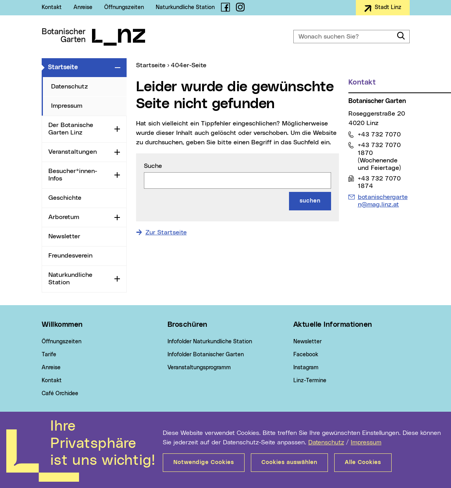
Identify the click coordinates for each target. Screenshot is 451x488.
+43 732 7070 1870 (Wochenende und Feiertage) (379, 156)
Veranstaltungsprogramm (199, 367)
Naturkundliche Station (185, 7)
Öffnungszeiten (124, 7)
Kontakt (52, 7)
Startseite (80, 66)
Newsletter (64, 236)
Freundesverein (70, 255)
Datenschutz (326, 442)
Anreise (83, 7)
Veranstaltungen (72, 152)
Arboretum (63, 217)
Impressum (366, 442)
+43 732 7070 (379, 134)
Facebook (305, 354)
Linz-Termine (309, 380)
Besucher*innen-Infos (72, 175)
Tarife (49, 354)
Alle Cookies (363, 462)
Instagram (305, 367)
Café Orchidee (60, 393)
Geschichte (64, 198)
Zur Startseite (166, 232)
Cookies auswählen (289, 462)
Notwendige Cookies (203, 462)
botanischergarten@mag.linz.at (382, 200)
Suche (153, 166)
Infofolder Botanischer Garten (206, 354)
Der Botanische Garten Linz (70, 129)
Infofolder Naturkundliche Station (210, 341)
